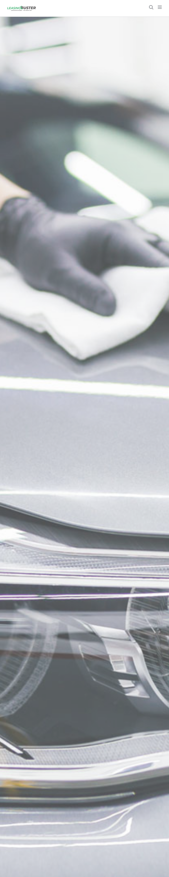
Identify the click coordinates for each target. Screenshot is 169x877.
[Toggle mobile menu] (160, 7)
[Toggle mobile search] (151, 7)
